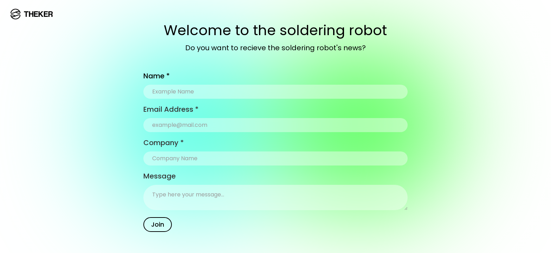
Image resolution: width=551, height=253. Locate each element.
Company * (163, 142)
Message (159, 176)
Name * (156, 75)
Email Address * (171, 109)
